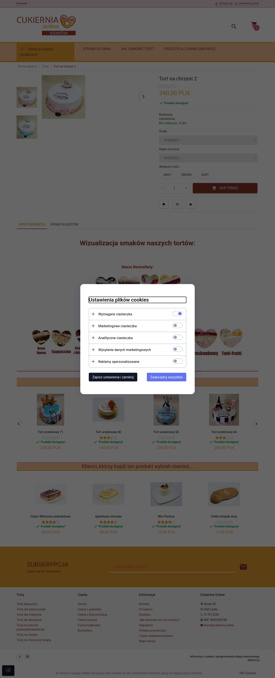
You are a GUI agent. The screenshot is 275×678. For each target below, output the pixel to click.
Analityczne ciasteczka (115, 338)
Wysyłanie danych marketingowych (124, 350)
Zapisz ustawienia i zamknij (113, 377)
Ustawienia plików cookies (119, 300)
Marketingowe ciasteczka (117, 326)
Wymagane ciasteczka (115, 314)
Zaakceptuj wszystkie (166, 377)
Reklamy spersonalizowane (118, 361)
